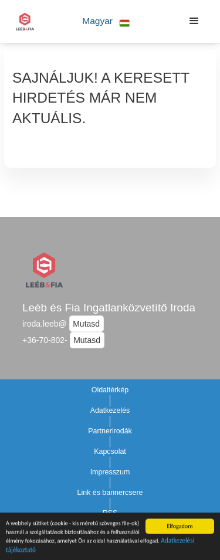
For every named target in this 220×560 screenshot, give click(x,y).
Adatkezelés (110, 410)
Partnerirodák (110, 431)
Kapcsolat (110, 451)
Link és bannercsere (110, 492)
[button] (106, 21)
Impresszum (110, 472)
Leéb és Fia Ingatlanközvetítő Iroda (108, 307)
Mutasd (86, 323)
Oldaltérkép (110, 390)
